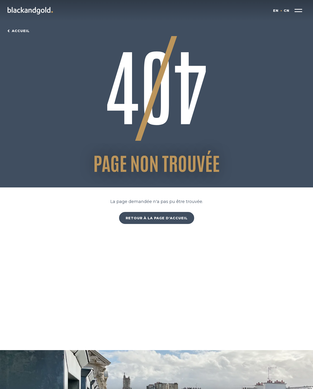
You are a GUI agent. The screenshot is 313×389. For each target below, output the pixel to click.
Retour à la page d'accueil (157, 218)
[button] (298, 10)
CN (286, 10)
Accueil (21, 31)
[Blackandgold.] (30, 10)
